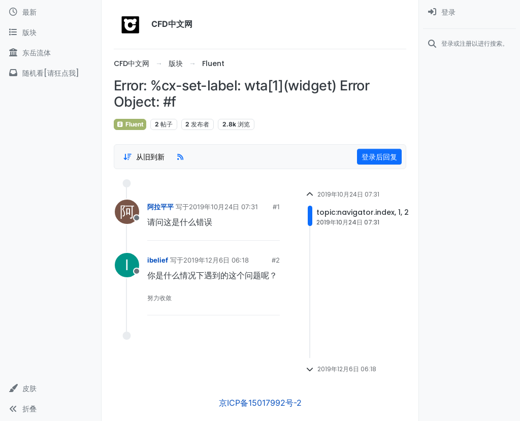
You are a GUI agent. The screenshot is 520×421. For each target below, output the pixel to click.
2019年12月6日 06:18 (216, 260)
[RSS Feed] (180, 157)
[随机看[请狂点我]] (50, 73)
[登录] (469, 12)
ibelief (157, 260)
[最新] (50, 12)
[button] (50, 388)
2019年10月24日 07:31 (223, 207)
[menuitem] (469, 12)
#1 (276, 207)
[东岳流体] (50, 53)
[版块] (50, 32)
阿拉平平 (160, 207)
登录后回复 (379, 156)
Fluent (130, 124)
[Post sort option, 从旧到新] (143, 157)
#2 (276, 260)
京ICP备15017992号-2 (260, 403)
